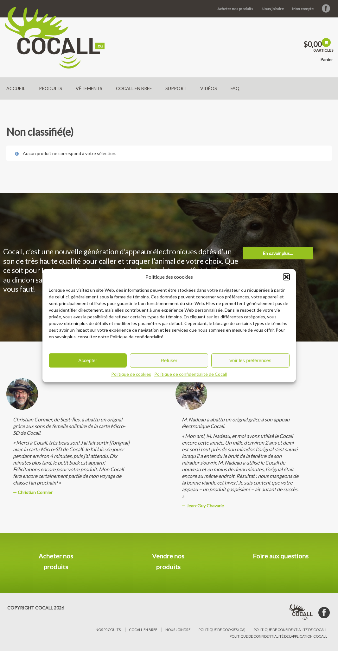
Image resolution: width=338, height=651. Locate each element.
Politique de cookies (131, 374)
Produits (50, 88)
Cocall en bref (134, 88)
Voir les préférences (250, 360)
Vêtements (89, 88)
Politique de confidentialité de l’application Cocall (278, 636)
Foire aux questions (281, 556)
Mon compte (303, 8)
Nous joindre (273, 8)
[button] (286, 277)
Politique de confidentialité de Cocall (190, 374)
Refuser (169, 360)
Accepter (87, 360)
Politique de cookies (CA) (222, 630)
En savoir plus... (278, 253)
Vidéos (208, 88)
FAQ (235, 88)
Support (176, 88)
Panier (326, 59)
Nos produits (108, 630)
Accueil (15, 88)
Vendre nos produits (168, 561)
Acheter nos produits (235, 8)
